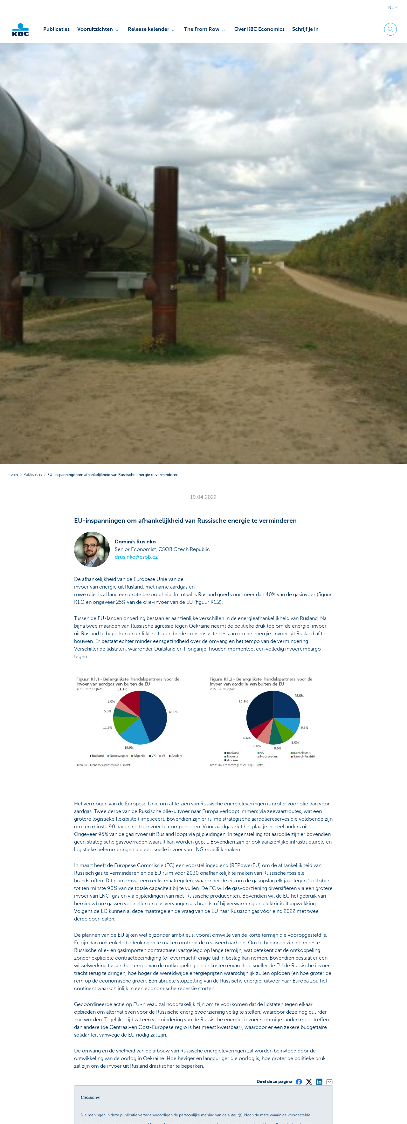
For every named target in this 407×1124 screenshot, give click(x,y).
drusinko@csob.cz (136, 557)
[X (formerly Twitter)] (309, 1081)
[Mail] (329, 1081)
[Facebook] (298, 1081)
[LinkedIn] (319, 1081)
